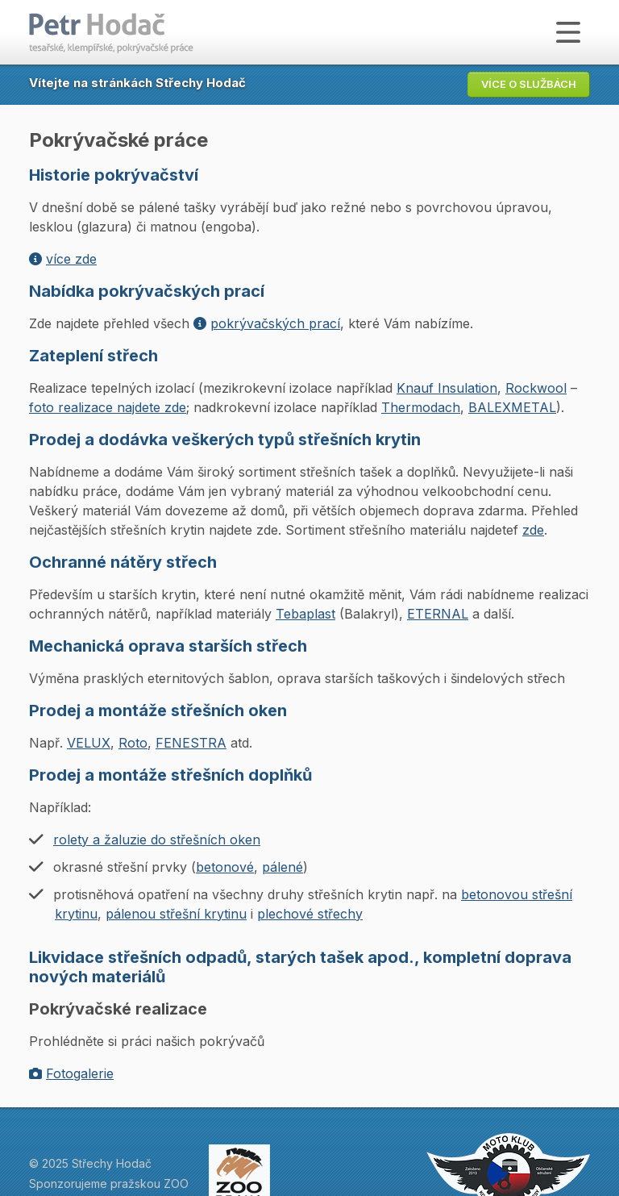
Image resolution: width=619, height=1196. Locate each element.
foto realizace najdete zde (107, 407)
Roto (132, 743)
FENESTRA (191, 743)
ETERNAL (437, 614)
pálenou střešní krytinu (176, 914)
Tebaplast (305, 614)
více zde (63, 259)
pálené (282, 867)
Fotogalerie (71, 1073)
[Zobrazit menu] (568, 32)
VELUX (88, 743)
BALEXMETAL (512, 407)
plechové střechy (310, 914)
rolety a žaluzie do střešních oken (156, 839)
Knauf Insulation (447, 388)
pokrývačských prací (266, 323)
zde (533, 530)
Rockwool (536, 388)
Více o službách (528, 83)
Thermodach (420, 407)
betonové (225, 867)
